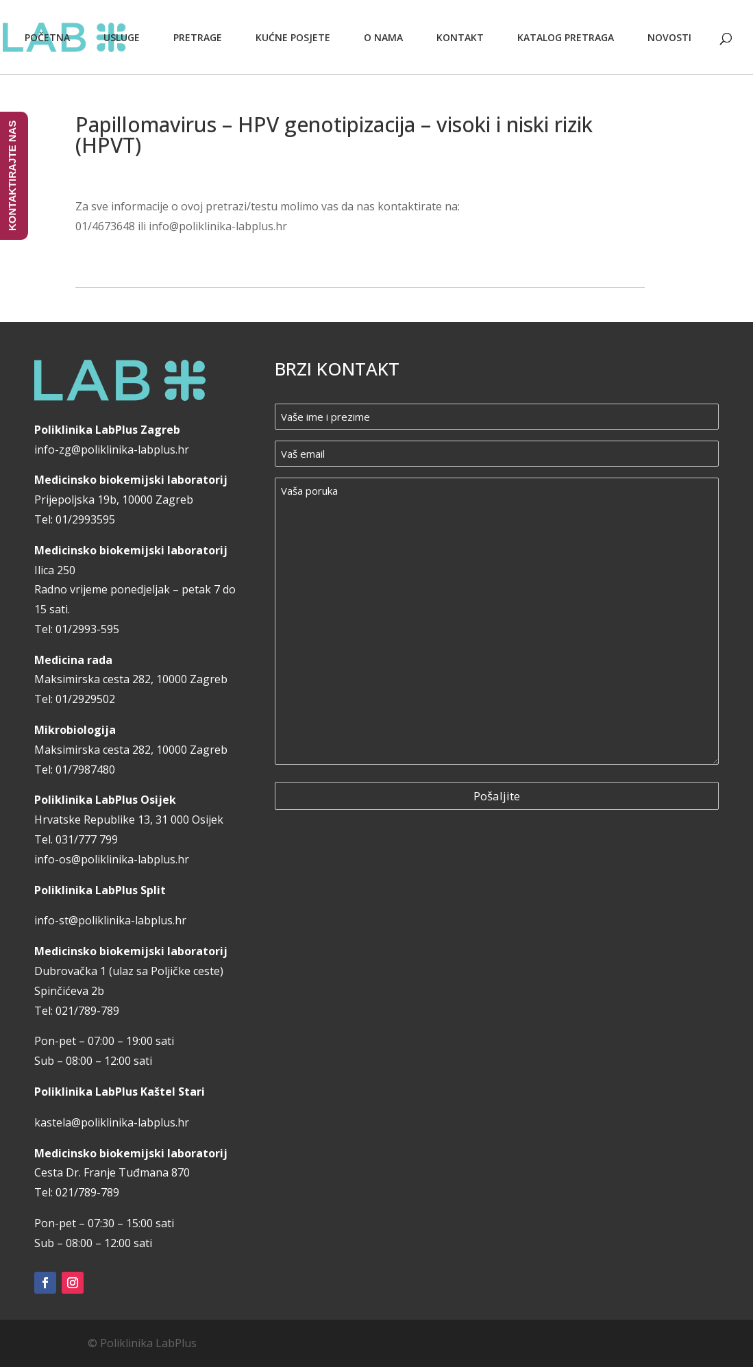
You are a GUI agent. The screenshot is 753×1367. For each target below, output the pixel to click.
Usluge (121, 37)
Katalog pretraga (565, 37)
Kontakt (460, 37)
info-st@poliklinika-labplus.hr (110, 920)
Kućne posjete (293, 37)
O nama (383, 37)
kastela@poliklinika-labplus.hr (111, 1122)
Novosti (669, 37)
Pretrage (197, 37)
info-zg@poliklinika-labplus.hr (111, 449)
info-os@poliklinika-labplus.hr (111, 859)
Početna (47, 37)
